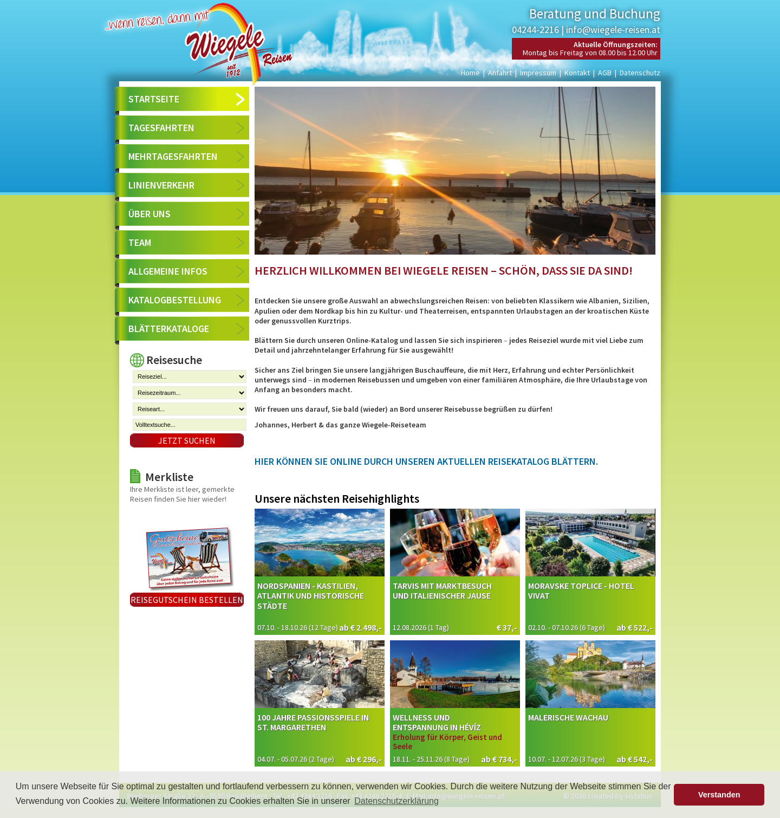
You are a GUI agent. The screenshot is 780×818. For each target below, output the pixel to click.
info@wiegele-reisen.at (613, 29)
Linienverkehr (161, 185)
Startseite (153, 99)
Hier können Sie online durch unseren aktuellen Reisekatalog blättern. (426, 461)
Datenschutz (640, 72)
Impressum (538, 72)
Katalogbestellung (174, 300)
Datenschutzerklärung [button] (396, 801)
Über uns (149, 213)
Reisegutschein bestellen (187, 599)
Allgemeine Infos (167, 271)
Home (470, 72)
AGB (605, 72)
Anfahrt (500, 72)
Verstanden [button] (719, 794)
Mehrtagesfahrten (173, 156)
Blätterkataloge (168, 328)
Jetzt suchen (187, 440)
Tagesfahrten (161, 127)
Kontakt (577, 72)
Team (139, 242)
